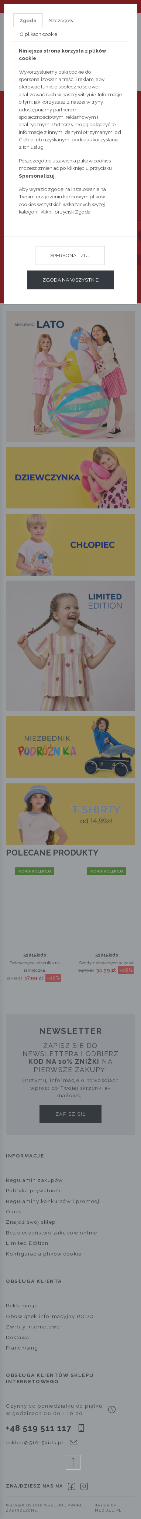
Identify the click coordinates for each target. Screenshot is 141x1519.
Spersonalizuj (70, 255)
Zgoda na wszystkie (70, 280)
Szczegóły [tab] (61, 20)
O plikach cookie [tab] (38, 34)
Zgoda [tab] (28, 20)
